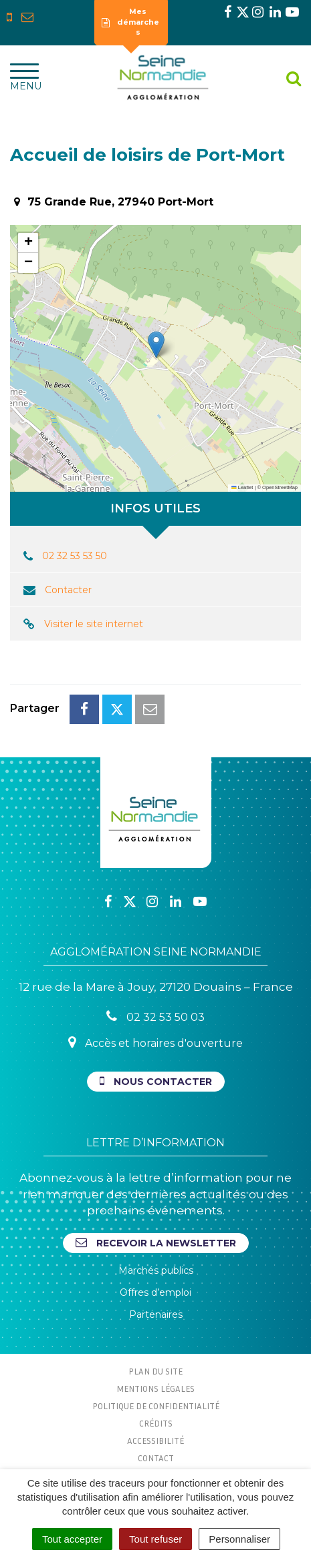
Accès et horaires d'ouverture (155, 1043)
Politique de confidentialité (155, 1406)
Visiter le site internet (93, 624)
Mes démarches (130, 22)
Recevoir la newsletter (156, 1242)
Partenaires (156, 1314)
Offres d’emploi (155, 1292)
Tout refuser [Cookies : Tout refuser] (155, 1539)
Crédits (156, 1423)
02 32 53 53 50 (74, 556)
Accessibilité (155, 1440)
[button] (156, 344)
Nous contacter (156, 1081)
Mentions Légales (155, 1388)
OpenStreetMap (280, 487)
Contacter (68, 590)
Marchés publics (155, 1270)
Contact (156, 1458)
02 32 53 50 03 (155, 1017)
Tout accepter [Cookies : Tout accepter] (72, 1539)
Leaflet (242, 487)
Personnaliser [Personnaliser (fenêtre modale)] (239, 1539)
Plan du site (155, 1371)
